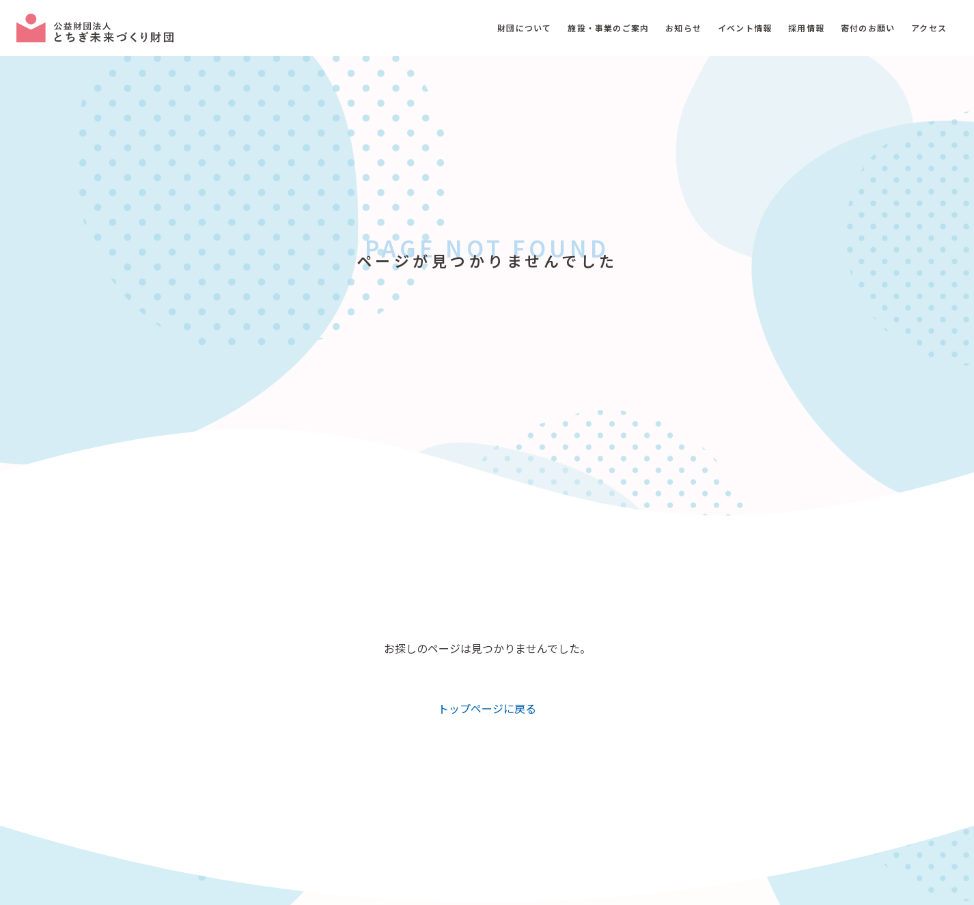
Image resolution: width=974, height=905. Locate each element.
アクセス (929, 27)
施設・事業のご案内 (608, 27)
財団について (524, 27)
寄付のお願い (868, 27)
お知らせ (683, 27)
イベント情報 (745, 27)
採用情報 (806, 27)
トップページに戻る (487, 708)
